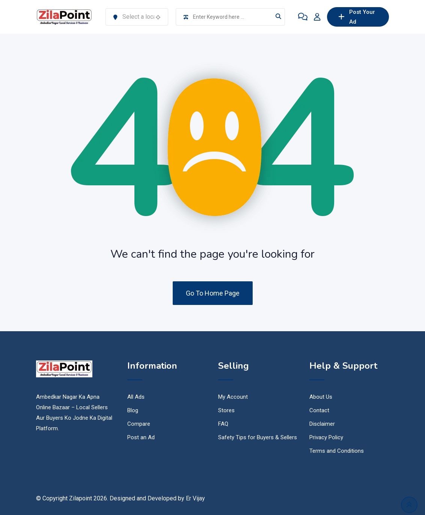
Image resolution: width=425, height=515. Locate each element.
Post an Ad (141, 437)
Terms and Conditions (336, 450)
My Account (233, 396)
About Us (320, 396)
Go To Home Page (213, 293)
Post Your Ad (356, 17)
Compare (138, 423)
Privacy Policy (326, 437)
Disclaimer (322, 423)
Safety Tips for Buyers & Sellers (257, 437)
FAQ (223, 423)
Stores (226, 410)
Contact (319, 410)
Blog (132, 410)
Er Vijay (195, 498)
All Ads (136, 396)
